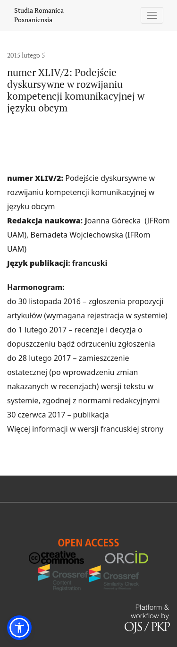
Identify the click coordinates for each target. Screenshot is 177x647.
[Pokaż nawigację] (152, 15)
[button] (19, 628)
